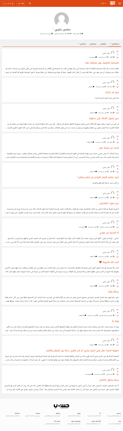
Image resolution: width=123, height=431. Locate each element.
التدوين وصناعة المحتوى (106, 315)
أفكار (112, 57)
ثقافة (111, 345)
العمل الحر (110, 142)
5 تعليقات (93, 256)
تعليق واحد (93, 57)
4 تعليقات (90, 142)
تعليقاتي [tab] (103, 44)
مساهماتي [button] (114, 44)
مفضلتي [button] (82, 44)
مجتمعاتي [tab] (93, 44)
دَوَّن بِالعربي (110, 374)
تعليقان (91, 87)
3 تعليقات (93, 113)
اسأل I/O (110, 87)
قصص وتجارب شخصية (106, 227)
